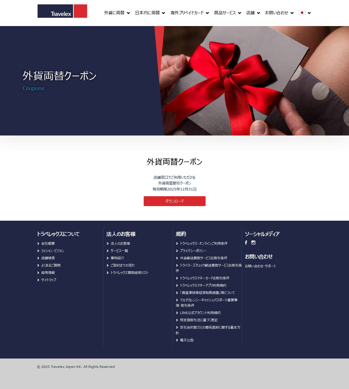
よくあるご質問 (51, 265)
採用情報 (48, 272)
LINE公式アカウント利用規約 (200, 312)
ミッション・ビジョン (52, 250)
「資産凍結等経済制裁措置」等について (207, 292)
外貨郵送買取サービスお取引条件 (203, 258)
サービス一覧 (119, 250)
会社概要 (48, 243)
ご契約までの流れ (123, 265)
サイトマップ (48, 279)
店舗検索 (48, 258)
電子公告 (187, 340)
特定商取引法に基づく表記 (199, 320)
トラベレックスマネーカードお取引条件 (204, 278)
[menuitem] (117, 12)
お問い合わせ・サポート (260, 266)
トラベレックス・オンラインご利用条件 (204, 243)
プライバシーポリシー (193, 250)
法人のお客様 (120, 243)
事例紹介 (117, 258)
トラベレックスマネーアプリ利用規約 (203, 285)
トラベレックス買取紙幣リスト (129, 272)
